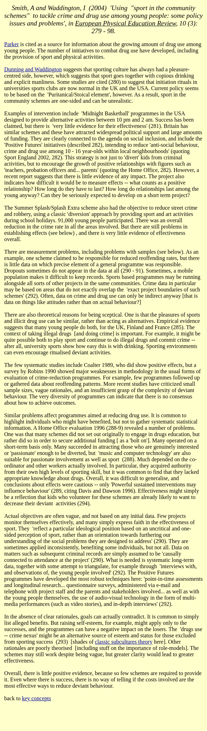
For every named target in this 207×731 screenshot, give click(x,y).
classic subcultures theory (123, 642)
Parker (11, 44)
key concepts (36, 698)
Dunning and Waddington (33, 69)
